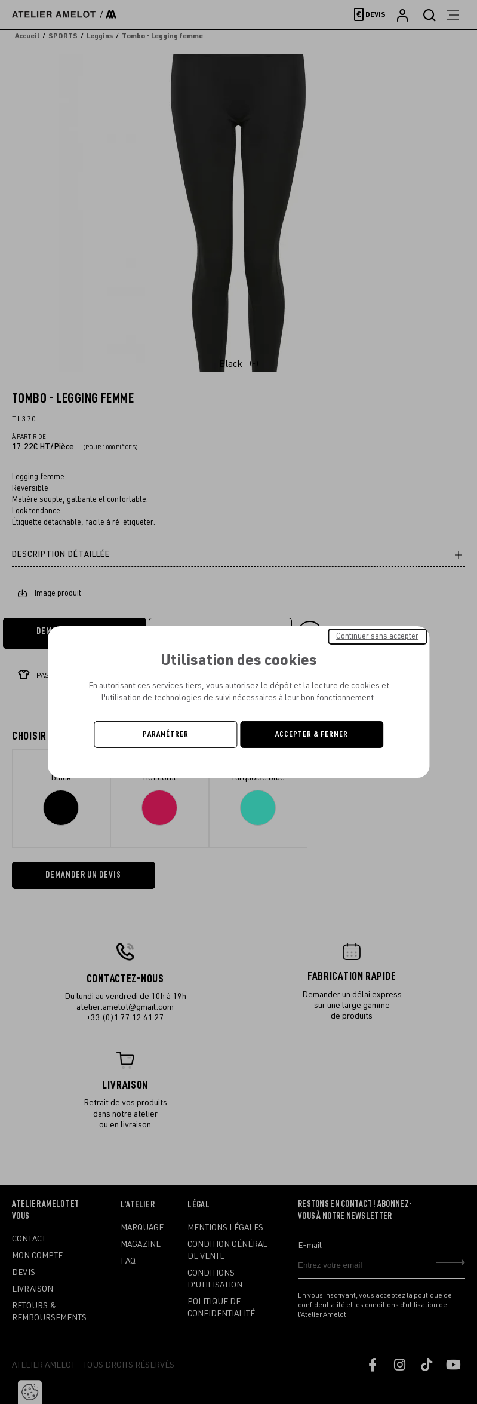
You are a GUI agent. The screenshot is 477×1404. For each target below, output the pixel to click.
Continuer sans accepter (377, 636)
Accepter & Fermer (311, 734)
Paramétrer (166, 734)
